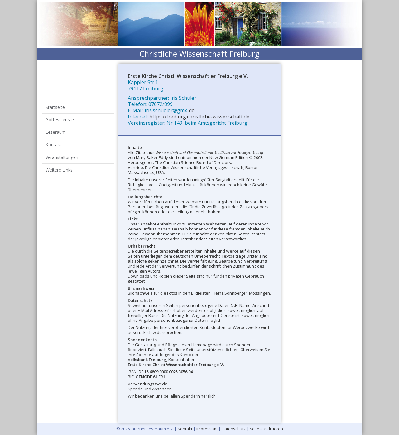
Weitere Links (61, 142)
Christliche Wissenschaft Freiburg (199, 53)
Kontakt (56, 127)
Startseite (58, 105)
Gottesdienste (62, 112)
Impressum (207, 429)
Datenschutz (234, 429)
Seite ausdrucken (266, 429)
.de (191, 110)
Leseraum (58, 120)
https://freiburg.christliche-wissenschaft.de (199, 116)
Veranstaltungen (64, 135)
